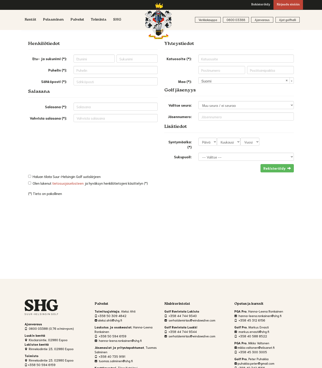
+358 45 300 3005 (250, 352)
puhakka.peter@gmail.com (254, 363)
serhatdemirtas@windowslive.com (189, 320)
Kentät (30, 20)
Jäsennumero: (180, 116)
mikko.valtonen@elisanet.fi (254, 347)
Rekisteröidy (260, 5)
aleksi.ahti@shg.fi (108, 320)
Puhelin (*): (57, 70)
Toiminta (98, 20)
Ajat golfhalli (287, 20)
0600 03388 (236, 20)
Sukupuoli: (183, 156)
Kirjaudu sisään (288, 5)
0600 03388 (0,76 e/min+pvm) (49, 328)
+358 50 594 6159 (40, 365)
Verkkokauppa (208, 20)
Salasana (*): (56, 106)
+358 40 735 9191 (110, 356)
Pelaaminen (53, 20)
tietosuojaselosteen (68, 183)
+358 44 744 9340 (180, 316)
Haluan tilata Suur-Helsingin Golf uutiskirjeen (67, 176)
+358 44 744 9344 (180, 332)
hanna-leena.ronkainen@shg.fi (118, 340)
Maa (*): (185, 81)
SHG (117, 20)
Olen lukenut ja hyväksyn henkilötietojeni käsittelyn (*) (90, 183)
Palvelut (77, 20)
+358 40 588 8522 (250, 336)
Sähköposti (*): (54, 81)
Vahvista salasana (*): (48, 118)
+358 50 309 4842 (110, 316)
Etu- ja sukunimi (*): (49, 58)
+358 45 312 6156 (249, 320)
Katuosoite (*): (179, 58)
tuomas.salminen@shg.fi (114, 361)
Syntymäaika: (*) (180, 144)
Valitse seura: (180, 105)
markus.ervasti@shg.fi (251, 332)
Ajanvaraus (262, 20)
